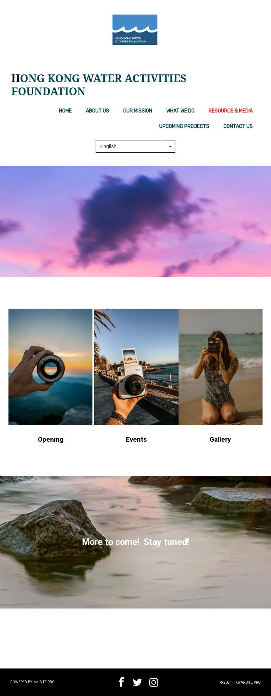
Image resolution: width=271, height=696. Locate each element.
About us (97, 111)
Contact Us (238, 126)
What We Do (180, 111)
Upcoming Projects (184, 126)
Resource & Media (231, 111)
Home (65, 111)
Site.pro (47, 682)
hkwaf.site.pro (247, 682)
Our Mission (137, 111)
